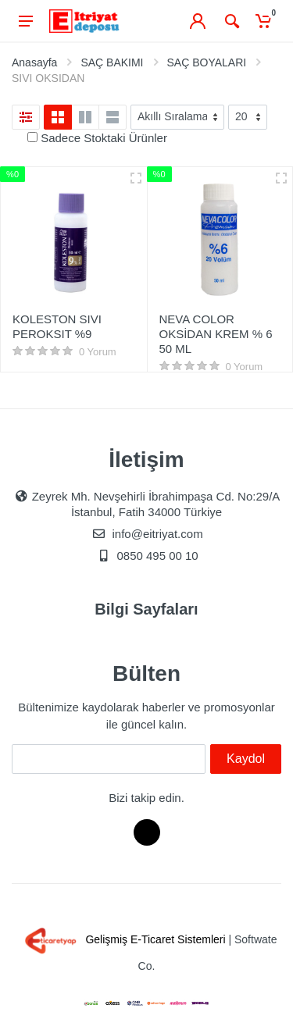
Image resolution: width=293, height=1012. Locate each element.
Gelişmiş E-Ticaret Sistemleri (122, 939)
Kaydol (246, 758)
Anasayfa (34, 62)
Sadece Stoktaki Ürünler (104, 137)
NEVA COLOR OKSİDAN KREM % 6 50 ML (216, 333)
